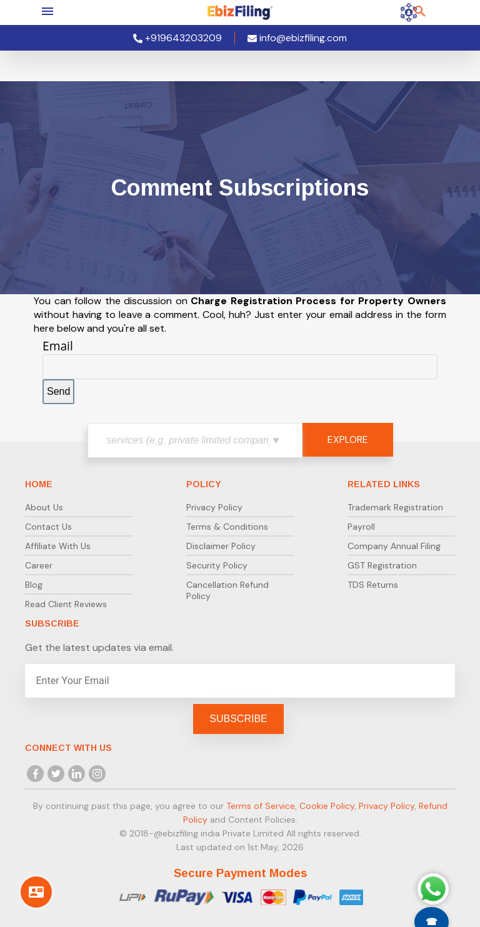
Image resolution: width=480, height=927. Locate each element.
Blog (33, 584)
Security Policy (217, 565)
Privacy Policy (214, 507)
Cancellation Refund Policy (227, 590)
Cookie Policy (326, 805)
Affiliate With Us (58, 546)
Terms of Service (260, 805)
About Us (44, 507)
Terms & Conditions (227, 526)
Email (57, 345)
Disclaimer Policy (221, 546)
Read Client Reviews (66, 604)
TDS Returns (373, 584)
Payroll (361, 526)
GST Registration (382, 565)
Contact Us (48, 526)
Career (38, 565)
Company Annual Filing (394, 546)
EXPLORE (348, 439)
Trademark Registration (395, 507)
